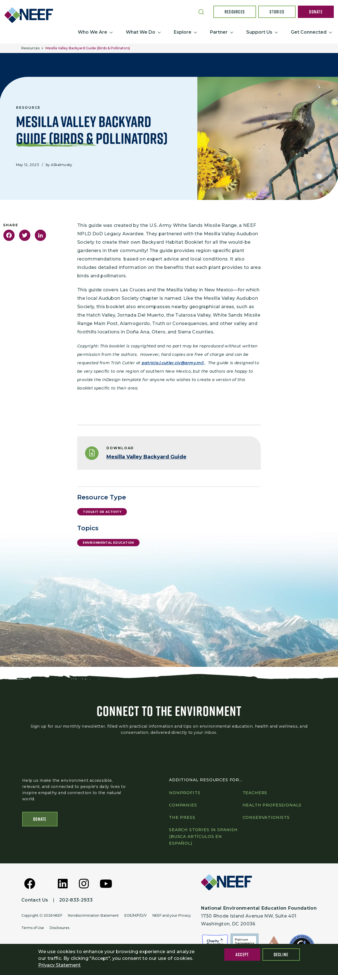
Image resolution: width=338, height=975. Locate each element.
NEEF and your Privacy (171, 916)
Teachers (255, 793)
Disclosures (59, 929)
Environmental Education (108, 543)
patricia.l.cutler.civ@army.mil (173, 363)
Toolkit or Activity (102, 512)
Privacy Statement (59, 965)
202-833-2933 (76, 901)
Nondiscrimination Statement (93, 916)
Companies (183, 806)
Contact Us (34, 901)
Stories (277, 12)
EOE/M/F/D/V (135, 916)
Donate (316, 12)
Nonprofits (184, 793)
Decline (281, 954)
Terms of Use (32, 929)
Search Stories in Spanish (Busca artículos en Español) (203, 837)
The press (182, 818)
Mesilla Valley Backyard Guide (146, 457)
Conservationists (266, 818)
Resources (235, 12)
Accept (242, 954)
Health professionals (272, 806)
